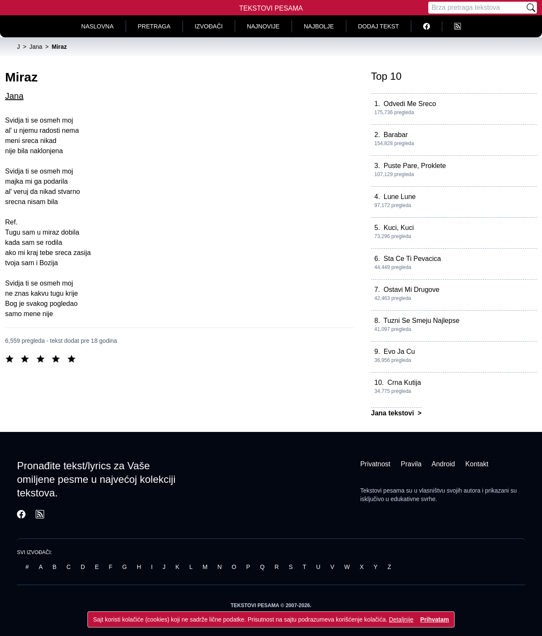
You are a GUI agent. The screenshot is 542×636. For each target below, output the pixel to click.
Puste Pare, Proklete (415, 165)
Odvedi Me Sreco (410, 103)
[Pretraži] (531, 8)
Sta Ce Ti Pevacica (412, 258)
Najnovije (263, 26)
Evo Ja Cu (399, 351)
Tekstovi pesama (382, 490)
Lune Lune (400, 196)
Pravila (411, 464)
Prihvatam (434, 619)
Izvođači (209, 26)
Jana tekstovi (393, 413)
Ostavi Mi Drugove (412, 289)
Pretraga (154, 26)
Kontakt (476, 464)
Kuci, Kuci (399, 227)
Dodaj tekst (378, 26)
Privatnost (375, 464)
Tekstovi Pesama (271, 8)
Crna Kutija (404, 382)
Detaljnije (401, 619)
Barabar (396, 134)
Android (443, 464)
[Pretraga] (476, 8)
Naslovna (97, 26)
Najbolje (319, 26)
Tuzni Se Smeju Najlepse (422, 320)
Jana (14, 96)
